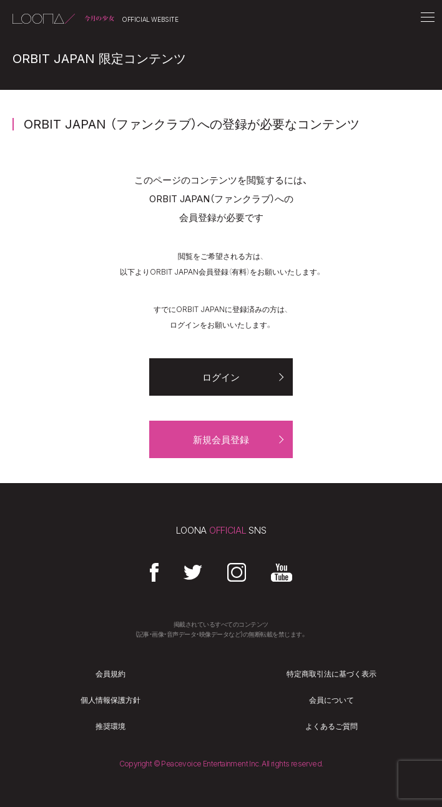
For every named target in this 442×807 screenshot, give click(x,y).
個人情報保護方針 (110, 700)
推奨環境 (110, 726)
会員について (331, 700)
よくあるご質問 (331, 726)
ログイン (221, 377)
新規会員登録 (221, 440)
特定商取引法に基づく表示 (331, 674)
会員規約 (110, 674)
